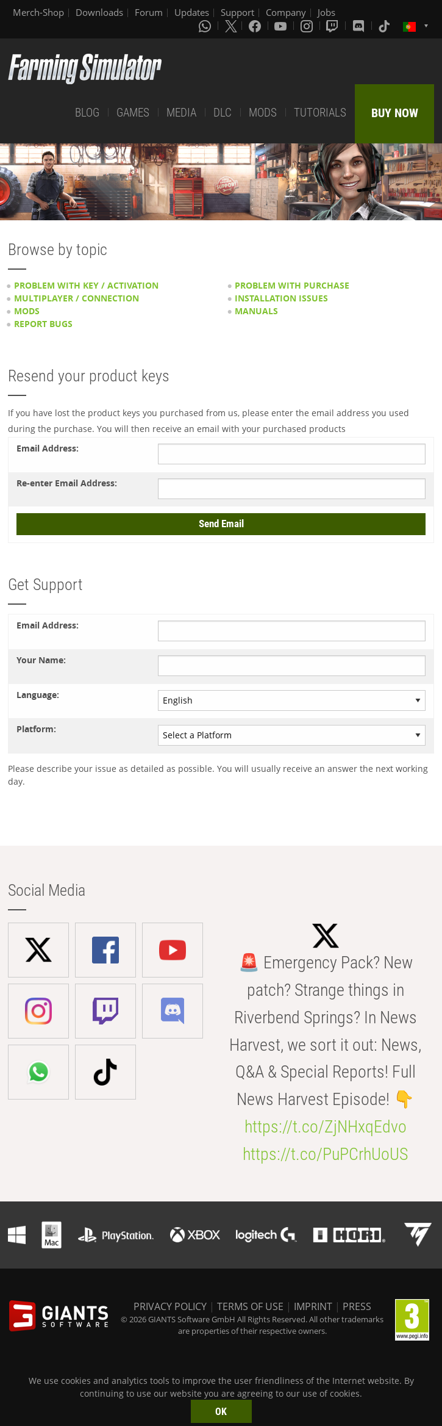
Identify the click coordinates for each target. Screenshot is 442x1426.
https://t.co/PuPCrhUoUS (325, 1154)
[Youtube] (281, 25)
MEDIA (181, 113)
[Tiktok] (385, 25)
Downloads (99, 12)
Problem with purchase (292, 285)
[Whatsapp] (206, 25)
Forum (149, 12)
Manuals (256, 311)
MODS (263, 113)
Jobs (326, 12)
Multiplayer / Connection (76, 298)
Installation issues (281, 298)
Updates (191, 12)
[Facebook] (256, 25)
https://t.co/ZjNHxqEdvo (325, 1127)
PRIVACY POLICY (170, 1306)
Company (286, 12)
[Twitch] (333, 25)
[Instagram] (308, 25)
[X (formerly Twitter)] (231, 25)
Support (237, 12)
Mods (27, 311)
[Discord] (359, 25)
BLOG (87, 113)
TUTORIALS (320, 113)
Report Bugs (43, 323)
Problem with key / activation (86, 285)
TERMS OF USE (250, 1306)
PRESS (357, 1306)
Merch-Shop (38, 12)
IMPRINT (313, 1306)
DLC (222, 113)
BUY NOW (394, 113)
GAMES (132, 113)
